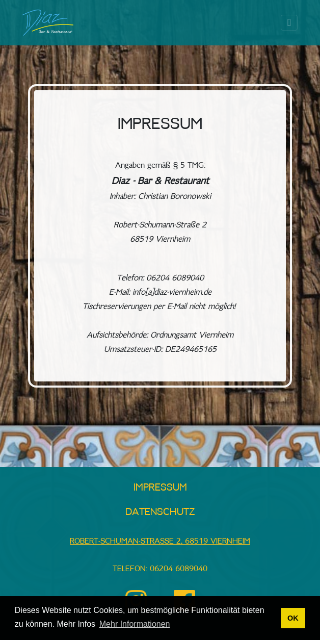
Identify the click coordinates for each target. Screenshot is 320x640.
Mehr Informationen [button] (134, 624)
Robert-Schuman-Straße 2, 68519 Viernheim (160, 541)
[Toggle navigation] (289, 23)
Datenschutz (160, 512)
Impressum (160, 487)
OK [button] (293, 618)
